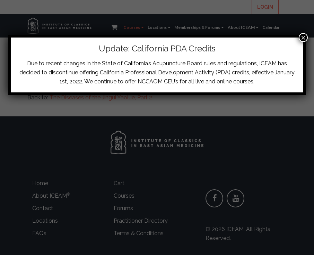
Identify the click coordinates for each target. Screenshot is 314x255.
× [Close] (303, 37)
